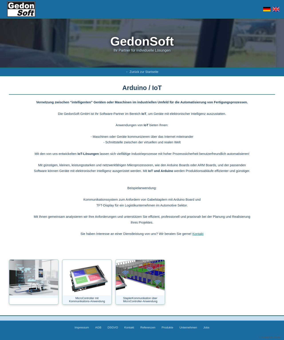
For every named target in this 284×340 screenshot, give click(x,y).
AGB (98, 327)
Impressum (82, 327)
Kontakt (197, 234)
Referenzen (147, 327)
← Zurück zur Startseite (142, 72)
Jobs (206, 327)
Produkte (167, 327)
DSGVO (113, 327)
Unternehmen (188, 327)
